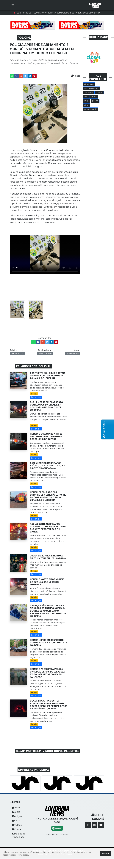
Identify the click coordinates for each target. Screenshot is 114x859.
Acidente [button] (88, 92)
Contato (17, 829)
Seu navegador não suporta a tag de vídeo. (45, 254)
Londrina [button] (89, 84)
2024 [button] (86, 101)
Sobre (16, 812)
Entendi (105, 853)
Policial (34, 394)
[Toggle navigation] (13, 5)
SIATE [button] (94, 97)
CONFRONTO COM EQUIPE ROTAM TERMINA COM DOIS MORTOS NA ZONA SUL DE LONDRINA (58, 13)
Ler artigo (36, 397)
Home (16, 807)
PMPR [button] (95, 101)
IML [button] (86, 97)
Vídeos (17, 825)
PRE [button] (86, 105)
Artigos (17, 816)
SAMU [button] (99, 92)
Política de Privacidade (18, 855)
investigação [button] (90, 109)
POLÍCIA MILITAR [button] (91, 88)
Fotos (16, 820)
